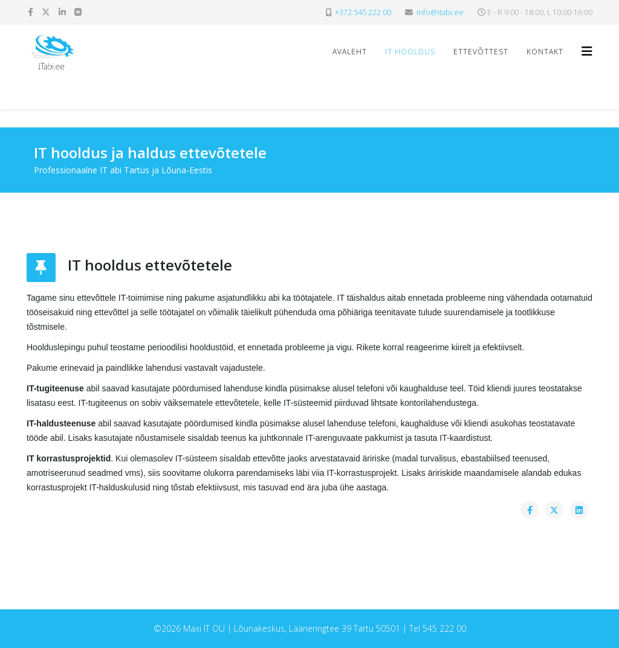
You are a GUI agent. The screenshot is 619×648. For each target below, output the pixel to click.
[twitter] (46, 12)
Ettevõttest (480, 52)
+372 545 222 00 (363, 12)
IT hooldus (410, 52)
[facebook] (30, 12)
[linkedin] (62, 12)
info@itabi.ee (440, 12)
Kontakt (545, 52)
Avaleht (349, 52)
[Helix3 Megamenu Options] (587, 51)
